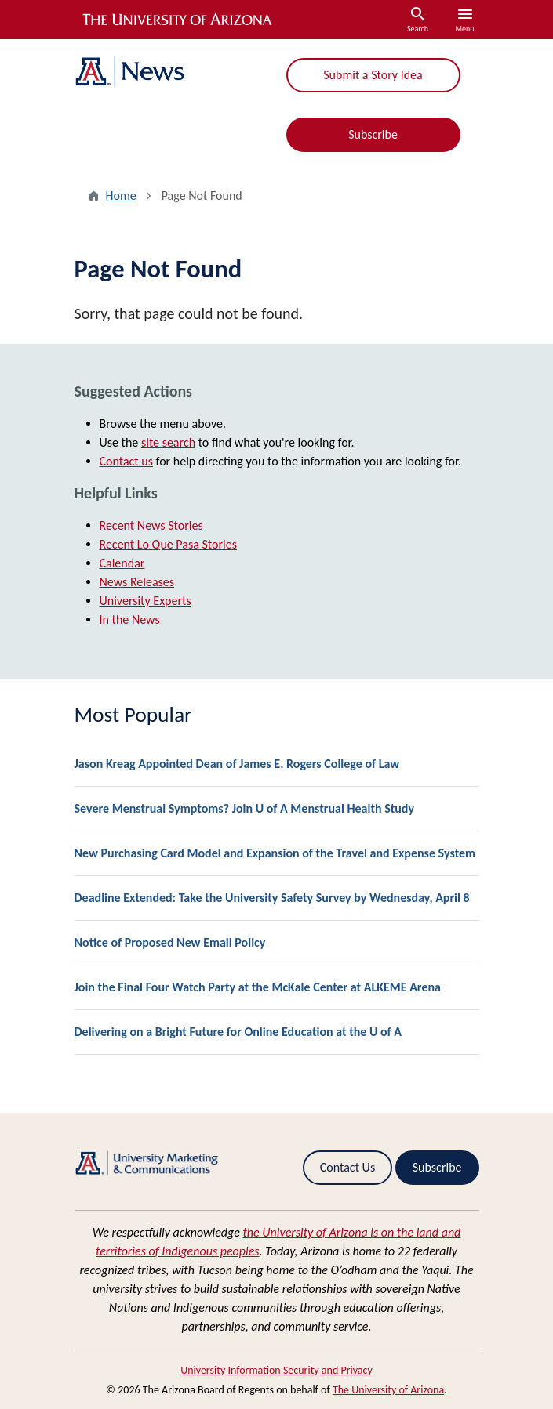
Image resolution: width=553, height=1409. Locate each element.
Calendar (122, 563)
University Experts (145, 600)
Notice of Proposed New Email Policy (170, 942)
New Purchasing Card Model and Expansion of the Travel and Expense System (275, 853)
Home (121, 195)
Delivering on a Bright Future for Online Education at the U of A (238, 1031)
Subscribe (373, 134)
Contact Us (347, 1167)
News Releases (137, 581)
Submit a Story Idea (372, 74)
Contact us (126, 461)
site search (168, 442)
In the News (130, 619)
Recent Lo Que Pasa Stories (168, 544)
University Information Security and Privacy (276, 1370)
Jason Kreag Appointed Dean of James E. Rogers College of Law (237, 763)
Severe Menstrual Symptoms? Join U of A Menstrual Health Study (245, 808)
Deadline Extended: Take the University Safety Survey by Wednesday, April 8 (272, 897)
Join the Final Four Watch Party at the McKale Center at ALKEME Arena (258, 987)
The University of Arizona (388, 1389)
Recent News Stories (151, 525)
